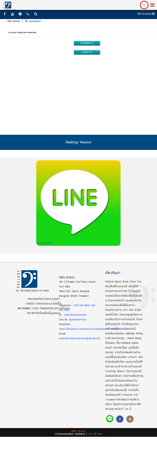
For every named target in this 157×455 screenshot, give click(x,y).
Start (91, 433)
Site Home (13, 21)
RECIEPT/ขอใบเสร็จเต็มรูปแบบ (43, 313)
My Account (145, 13)
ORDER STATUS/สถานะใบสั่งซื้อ (43, 303)
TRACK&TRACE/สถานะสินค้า (44, 298)
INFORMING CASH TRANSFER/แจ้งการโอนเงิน (44, 308)
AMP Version (78, 431)
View (99, 433)
